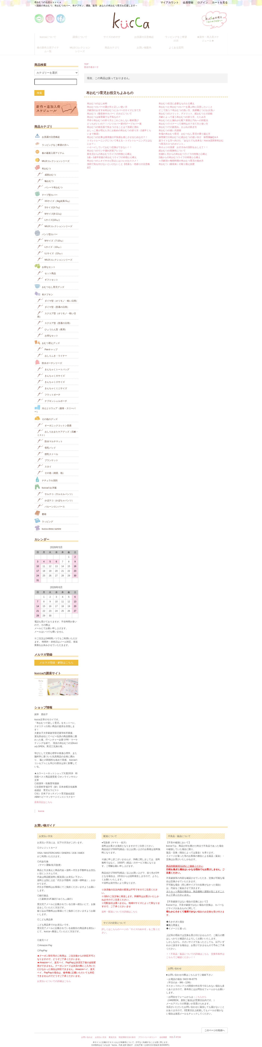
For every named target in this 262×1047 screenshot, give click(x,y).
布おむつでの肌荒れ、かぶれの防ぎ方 (178, 123)
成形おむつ (46, 170)
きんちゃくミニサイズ (52, 384)
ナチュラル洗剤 (45, 475)
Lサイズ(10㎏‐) (48, 215)
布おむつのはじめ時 (97, 99)
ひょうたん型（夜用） (52, 325)
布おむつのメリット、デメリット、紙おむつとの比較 (186, 109)
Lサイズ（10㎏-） (49, 242)
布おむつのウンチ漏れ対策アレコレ (105, 146)
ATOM (178, 1033)
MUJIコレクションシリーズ (82, 46)
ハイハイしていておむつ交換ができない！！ (109, 143)
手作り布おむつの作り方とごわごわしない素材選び (113, 116)
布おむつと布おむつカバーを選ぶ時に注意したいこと (186, 102)
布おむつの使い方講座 (170, 126)
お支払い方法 (100, 1033)
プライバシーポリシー (147, 1033)
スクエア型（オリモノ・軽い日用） (56, 310)
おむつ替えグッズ (47, 338)
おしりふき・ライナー (52, 351)
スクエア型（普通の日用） (54, 318)
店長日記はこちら (43, 798)
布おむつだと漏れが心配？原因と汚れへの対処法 (183, 116)
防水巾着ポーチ (91, 63)
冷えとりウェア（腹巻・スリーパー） (54, 405)
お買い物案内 (146, 44)
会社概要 (163, 1033)
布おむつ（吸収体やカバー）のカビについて (109, 109)
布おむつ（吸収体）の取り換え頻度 (177, 160)
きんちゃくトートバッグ (53, 365)
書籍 (40, 509)
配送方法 (112, 1033)
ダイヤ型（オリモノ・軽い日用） (57, 296)
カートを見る (220, 2)
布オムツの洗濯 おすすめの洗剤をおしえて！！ (183, 143)
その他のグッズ (45, 414)
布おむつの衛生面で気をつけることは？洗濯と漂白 (113, 123)
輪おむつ (45, 176)
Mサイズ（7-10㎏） (50, 236)
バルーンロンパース (51, 502)
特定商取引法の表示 (127, 1033)
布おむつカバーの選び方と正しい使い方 (107, 102)
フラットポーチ (48, 390)
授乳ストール (47, 449)
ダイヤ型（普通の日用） (53, 302)
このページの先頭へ (214, 1026)
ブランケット (47, 456)
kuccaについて (50, 36)
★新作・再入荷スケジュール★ (210, 38)
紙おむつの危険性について (172, 146)
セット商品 (46, 269)
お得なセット (44, 262)
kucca (41, 807)
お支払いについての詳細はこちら (54, 977)
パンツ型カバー (45, 229)
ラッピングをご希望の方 (178, 36)
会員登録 (188, 2)
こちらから (201, 992)
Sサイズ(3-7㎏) (48, 203)
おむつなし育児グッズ (49, 282)
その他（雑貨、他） (51, 468)
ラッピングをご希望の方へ (51, 139)
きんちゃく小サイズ (51, 377)
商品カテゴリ (114, 44)
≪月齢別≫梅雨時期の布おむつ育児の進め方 (181, 156)
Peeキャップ (47, 345)
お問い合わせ (86, 1033)
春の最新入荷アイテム (49, 147)
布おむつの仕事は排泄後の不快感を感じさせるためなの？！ (117, 133)
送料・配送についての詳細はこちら (119, 907)
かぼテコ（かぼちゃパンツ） (55, 496)
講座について (82, 36)
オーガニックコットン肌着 (54, 421)
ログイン (202, 2)
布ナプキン (43, 289)
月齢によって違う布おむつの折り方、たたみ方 (182, 113)
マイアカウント (169, 2)
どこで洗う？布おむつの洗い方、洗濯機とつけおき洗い (187, 106)
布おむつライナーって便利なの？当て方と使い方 (183, 119)
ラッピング (43, 516)
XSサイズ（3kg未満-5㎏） (54, 196)
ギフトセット (47, 275)
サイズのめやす (115, 36)
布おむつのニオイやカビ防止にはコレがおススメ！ (113, 156)
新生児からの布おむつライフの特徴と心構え (109, 150)
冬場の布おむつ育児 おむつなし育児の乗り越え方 (184, 129)
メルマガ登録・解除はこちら (56, 658)
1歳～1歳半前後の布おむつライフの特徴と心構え (112, 153)
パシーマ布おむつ (49, 183)
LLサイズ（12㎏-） (50, 249)
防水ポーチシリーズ (48, 358)
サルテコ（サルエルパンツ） (55, 489)
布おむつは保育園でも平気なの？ (104, 113)
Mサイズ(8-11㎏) (49, 209)
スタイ (44, 462)
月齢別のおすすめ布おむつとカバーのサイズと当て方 (114, 106)
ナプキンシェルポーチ (52, 396)
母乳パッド (46, 443)
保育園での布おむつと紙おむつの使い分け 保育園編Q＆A (188, 133)
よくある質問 (178, 44)
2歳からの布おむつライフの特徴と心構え (179, 153)
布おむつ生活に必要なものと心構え (177, 99)
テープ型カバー (45, 189)
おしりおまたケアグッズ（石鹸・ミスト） (57, 428)
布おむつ (42, 163)
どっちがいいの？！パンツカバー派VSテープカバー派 (114, 119)
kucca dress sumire (47, 523)
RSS (171, 1033)
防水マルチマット (49, 437)
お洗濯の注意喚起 (147, 36)
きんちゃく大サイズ (51, 371)
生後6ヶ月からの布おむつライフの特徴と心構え (183, 150)
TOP (86, 60)
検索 (39, 88)
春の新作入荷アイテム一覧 (50, 46)
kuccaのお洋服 (45, 482)
